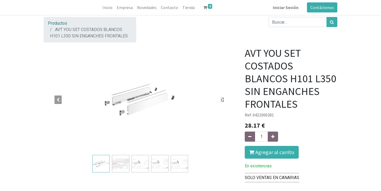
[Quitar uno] (250, 137)
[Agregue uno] (273, 137)
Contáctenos (322, 7)
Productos (57, 23)
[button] (58, 100)
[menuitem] (107, 7)
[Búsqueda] (331, 22)
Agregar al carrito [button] (271, 152)
